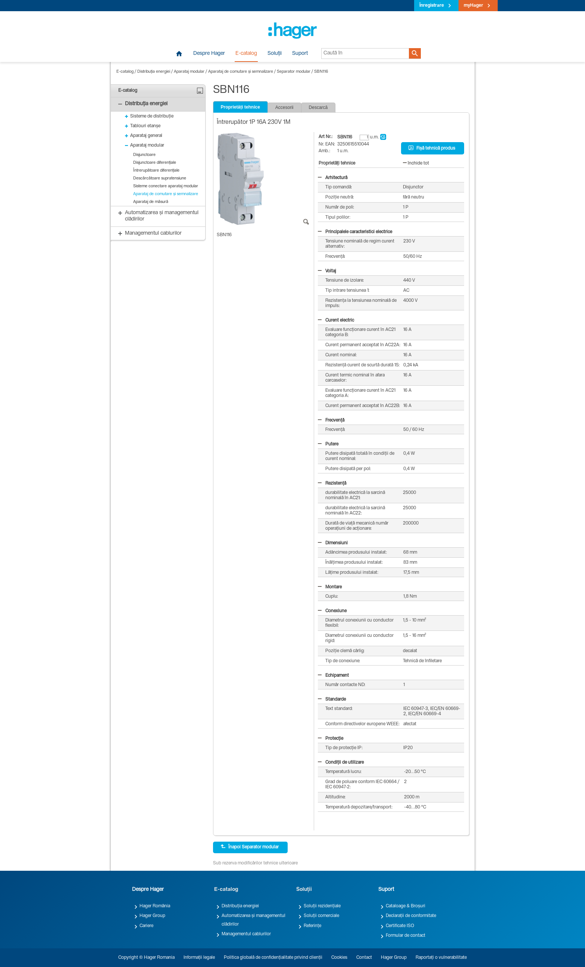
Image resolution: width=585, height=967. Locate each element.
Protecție (330, 738)
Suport (300, 53)
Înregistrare (431, 5)
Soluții (275, 53)
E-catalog (246, 53)
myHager (473, 5)
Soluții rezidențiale (322, 906)
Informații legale (199, 957)
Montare (330, 587)
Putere (328, 444)
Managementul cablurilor (246, 934)
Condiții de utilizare (341, 762)
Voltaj (327, 271)
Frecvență (331, 420)
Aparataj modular (189, 72)
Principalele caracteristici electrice (355, 232)
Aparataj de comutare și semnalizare (240, 72)
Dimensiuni (333, 543)
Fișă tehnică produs (432, 148)
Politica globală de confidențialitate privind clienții (273, 957)
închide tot (416, 163)
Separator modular (293, 72)
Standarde (332, 699)
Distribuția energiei (153, 72)
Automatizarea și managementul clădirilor (253, 920)
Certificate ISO (400, 926)
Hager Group (152, 916)
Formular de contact (405, 935)
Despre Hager (209, 53)
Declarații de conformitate (411, 916)
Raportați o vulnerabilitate (441, 957)
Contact (364, 957)
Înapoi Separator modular (249, 846)
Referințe (312, 926)
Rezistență (332, 483)
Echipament (333, 675)
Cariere (146, 926)
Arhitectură (332, 178)
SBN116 (321, 72)
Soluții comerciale (321, 916)
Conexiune (332, 611)
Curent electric (336, 320)
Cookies (339, 957)
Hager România (155, 906)
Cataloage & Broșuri (405, 906)
